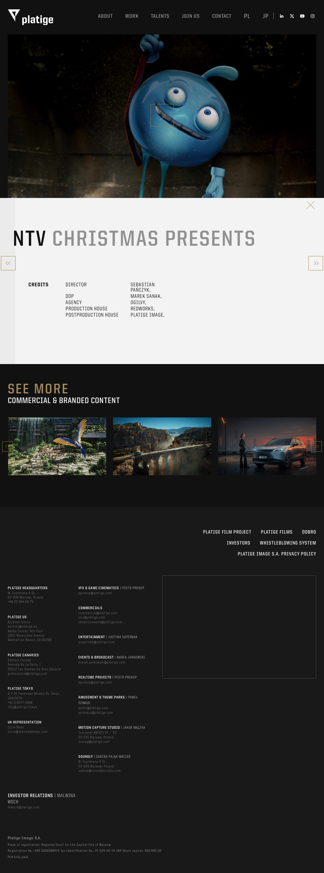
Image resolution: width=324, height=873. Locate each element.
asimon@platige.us (22, 627)
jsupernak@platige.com (96, 642)
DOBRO (309, 532)
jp (266, 16)
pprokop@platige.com (95, 593)
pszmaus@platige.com (95, 713)
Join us (191, 16)
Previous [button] (7, 446)
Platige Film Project (227, 532)
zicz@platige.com (92, 617)
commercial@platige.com (98, 613)
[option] (57, 446)
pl (247, 16)
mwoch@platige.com (24, 807)
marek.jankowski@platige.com (102, 662)
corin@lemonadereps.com (28, 732)
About (105, 16)
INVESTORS (239, 543)
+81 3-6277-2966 (20, 703)
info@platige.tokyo (22, 707)
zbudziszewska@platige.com (100, 622)
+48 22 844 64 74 (20, 602)
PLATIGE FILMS (277, 532)
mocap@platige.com (94, 742)
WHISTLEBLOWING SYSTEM (288, 543)
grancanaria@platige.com (27, 674)
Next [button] (316, 446)
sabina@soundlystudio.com (99, 771)
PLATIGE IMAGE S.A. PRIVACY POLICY (277, 554)
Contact (222, 16)
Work (131, 16)
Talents (160, 16)
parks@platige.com (93, 708)
